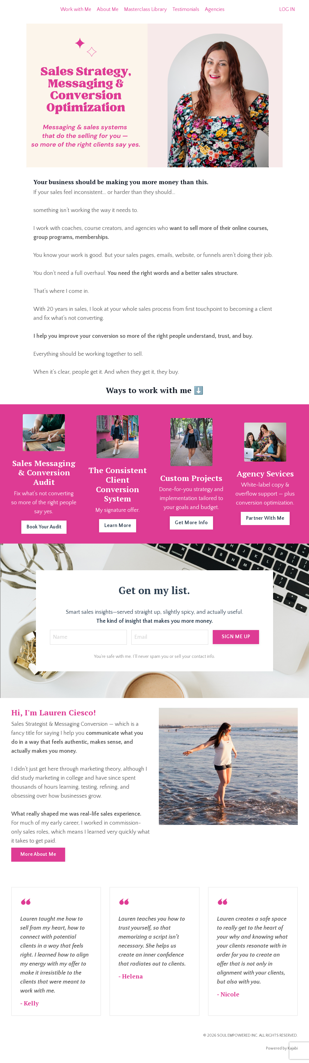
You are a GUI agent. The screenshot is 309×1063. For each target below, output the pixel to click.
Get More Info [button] (191, 523)
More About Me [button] (38, 854)
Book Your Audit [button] (44, 527)
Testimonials (185, 9)
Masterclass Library (145, 9)
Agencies (215, 9)
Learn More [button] (117, 525)
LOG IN (287, 9)
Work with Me (75, 9)
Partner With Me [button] (265, 518)
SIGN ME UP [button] (236, 637)
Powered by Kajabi (282, 1048)
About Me (107, 9)
